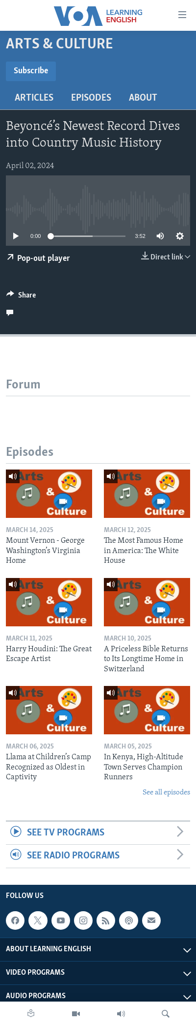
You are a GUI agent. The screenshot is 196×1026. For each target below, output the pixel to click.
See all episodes (166, 792)
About (143, 98)
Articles (34, 98)
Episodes (91, 98)
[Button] (21, 297)
